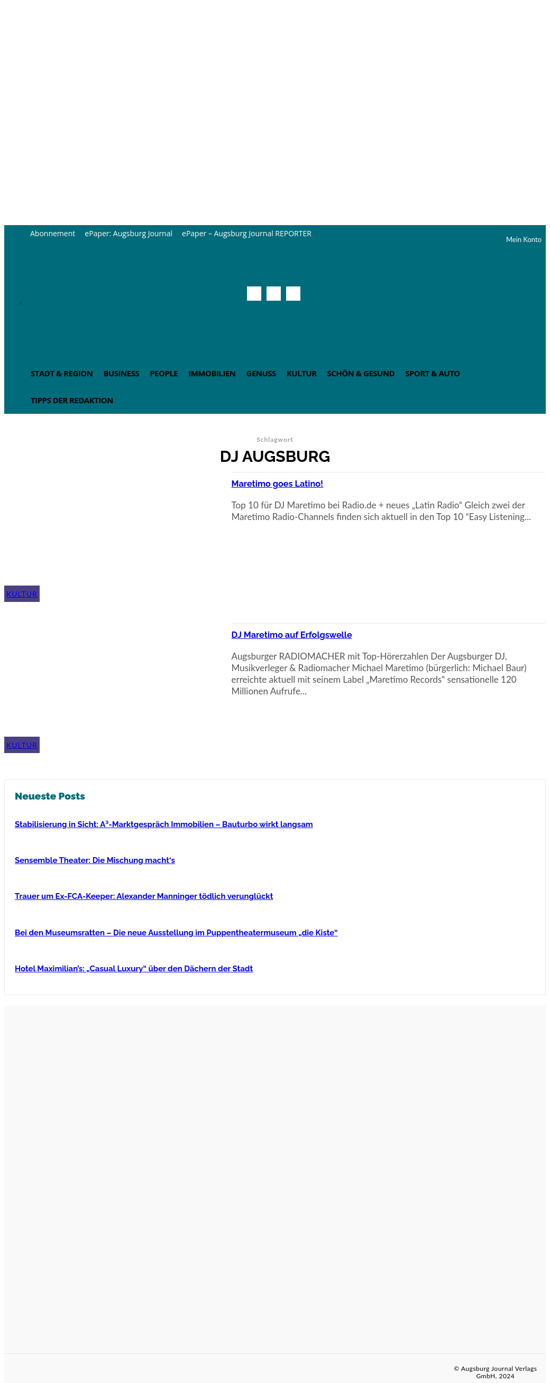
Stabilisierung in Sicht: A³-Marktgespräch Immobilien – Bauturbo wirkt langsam (155, 824)
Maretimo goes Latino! (285, 483)
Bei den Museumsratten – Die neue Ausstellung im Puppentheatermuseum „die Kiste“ (166, 930)
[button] (290, 317)
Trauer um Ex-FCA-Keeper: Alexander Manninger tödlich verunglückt (136, 894)
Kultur (22, 593)
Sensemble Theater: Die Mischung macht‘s (90, 859)
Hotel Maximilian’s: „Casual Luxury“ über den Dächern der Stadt (127, 966)
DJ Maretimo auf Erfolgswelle (302, 634)
